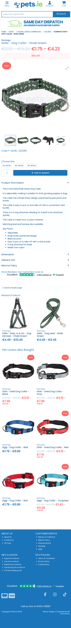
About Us (7, 537)
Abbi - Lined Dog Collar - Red (52, 447)
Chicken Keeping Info (12, 570)
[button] (67, 68)
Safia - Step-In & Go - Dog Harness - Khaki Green (16, 335)
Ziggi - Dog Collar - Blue (15, 447)
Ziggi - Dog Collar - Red (15, 500)
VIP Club (6, 543)
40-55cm (19, 165)
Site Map (40, 546)
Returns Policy (43, 540)
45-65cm (31, 165)
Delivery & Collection (45, 537)
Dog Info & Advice (10, 558)
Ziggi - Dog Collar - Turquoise (52, 500)
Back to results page (13, 288)
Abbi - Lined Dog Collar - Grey (50, 393)
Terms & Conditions (45, 558)
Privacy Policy (43, 561)
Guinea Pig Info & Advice (13, 567)
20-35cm (7, 165)
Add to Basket (40, 172)
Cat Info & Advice (10, 561)
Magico (52, 611)
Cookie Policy (42, 564)
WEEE (39, 549)
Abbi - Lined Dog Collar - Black (15, 393)
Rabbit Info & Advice (11, 564)
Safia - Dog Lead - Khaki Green (50, 335)
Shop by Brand (43, 543)
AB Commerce (65, 612)
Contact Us (8, 540)
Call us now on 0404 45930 (35, 606)
